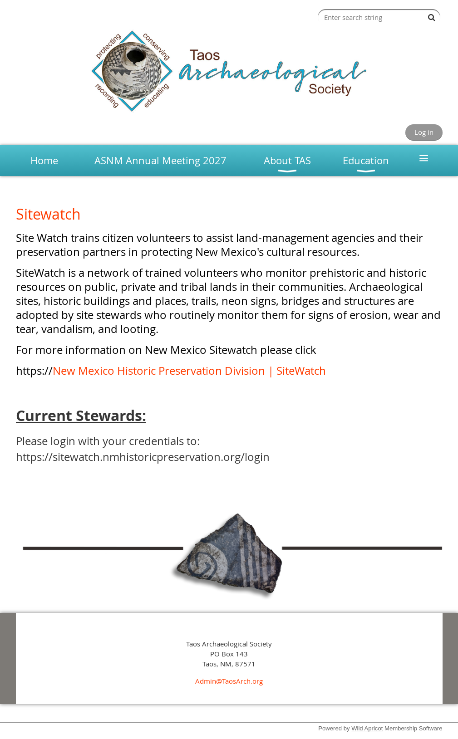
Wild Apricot (367, 728)
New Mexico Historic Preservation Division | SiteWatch (189, 370)
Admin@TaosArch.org (229, 680)
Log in (423, 132)
